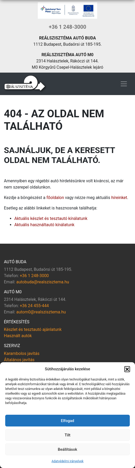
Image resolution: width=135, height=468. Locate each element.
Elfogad (67, 420)
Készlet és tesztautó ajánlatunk (33, 329)
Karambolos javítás (21, 353)
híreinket (119, 197)
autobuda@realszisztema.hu (42, 281)
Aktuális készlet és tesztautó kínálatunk (50, 218)
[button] (127, 369)
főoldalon (55, 197)
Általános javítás (19, 359)
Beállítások (67, 449)
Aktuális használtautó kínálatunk (44, 224)
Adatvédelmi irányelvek (68, 461)
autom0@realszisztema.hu (41, 311)
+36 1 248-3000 (67, 27)
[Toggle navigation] (124, 84)
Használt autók (18, 335)
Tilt (67, 435)
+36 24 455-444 (34, 305)
